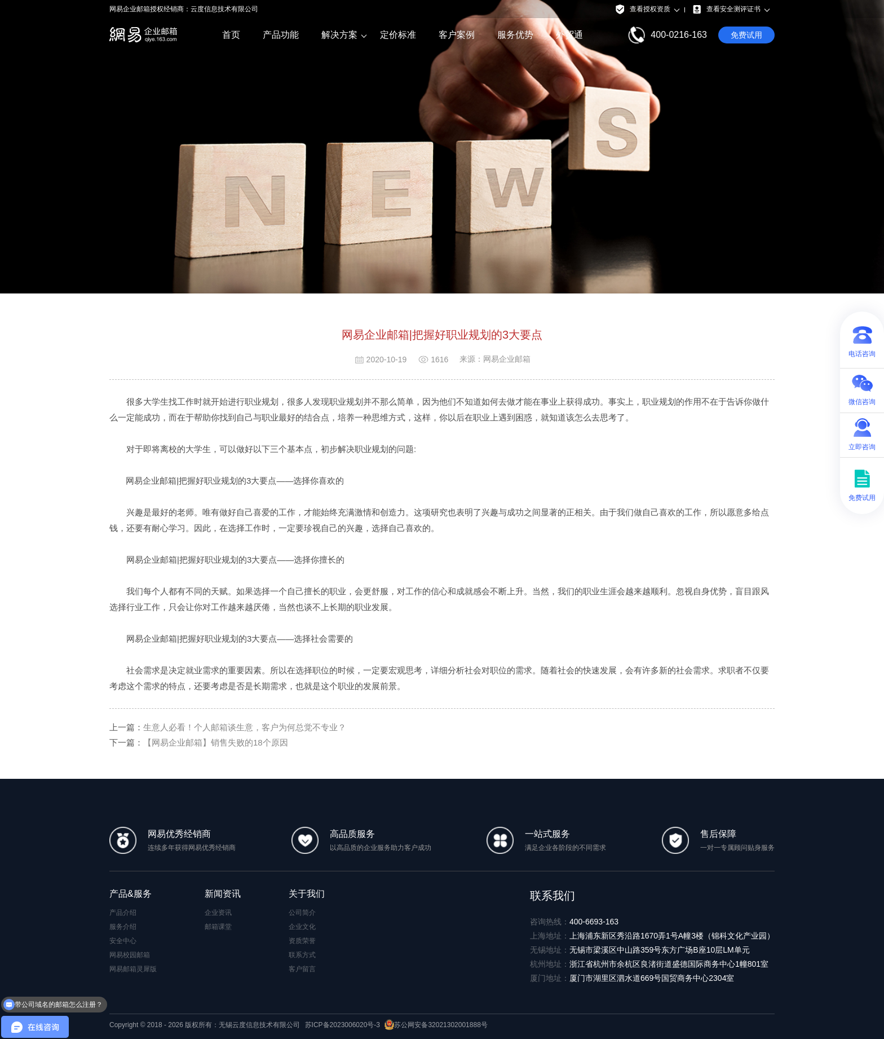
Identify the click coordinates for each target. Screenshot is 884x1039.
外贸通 (569, 35)
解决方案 (339, 35)
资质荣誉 (302, 941)
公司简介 (302, 913)
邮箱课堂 (218, 927)
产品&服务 (130, 893)
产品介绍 (122, 913)
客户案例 (457, 35)
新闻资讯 (223, 893)
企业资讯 (218, 913)
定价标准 (398, 35)
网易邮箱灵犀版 (133, 969)
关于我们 (307, 893)
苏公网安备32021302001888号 (435, 1025)
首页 (231, 35)
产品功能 (281, 35)
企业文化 (302, 927)
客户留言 (302, 969)
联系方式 (302, 955)
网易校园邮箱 (129, 955)
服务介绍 (122, 927)
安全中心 (122, 941)
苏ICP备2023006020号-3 (342, 1025)
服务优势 (515, 35)
